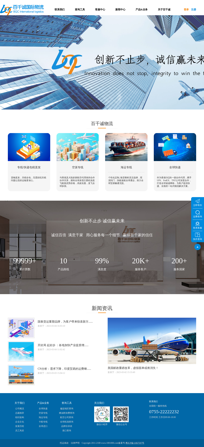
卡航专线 (43, 422)
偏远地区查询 (66, 408)
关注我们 (99, 403)
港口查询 (66, 430)
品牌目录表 (66, 426)
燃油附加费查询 (66, 413)
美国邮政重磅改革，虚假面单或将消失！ (133, 368)
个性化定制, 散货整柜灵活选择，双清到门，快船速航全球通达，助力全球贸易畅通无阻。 (125, 180)
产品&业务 (142, 9)
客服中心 (100, 9)
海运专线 (43, 417)
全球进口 (43, 426)
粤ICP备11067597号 (135, 443)
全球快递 (43, 408)
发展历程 (19, 426)
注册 (193, 9)
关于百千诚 (164, 9)
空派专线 (43, 413)
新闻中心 (120, 9)
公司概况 (19, 408)
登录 (186, 9)
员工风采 (19, 430)
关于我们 (20, 403)
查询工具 (80, 9)
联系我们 (60, 9)
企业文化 (19, 422)
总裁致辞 (19, 413)
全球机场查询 (66, 422)
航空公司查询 (66, 417)
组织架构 (19, 417)
